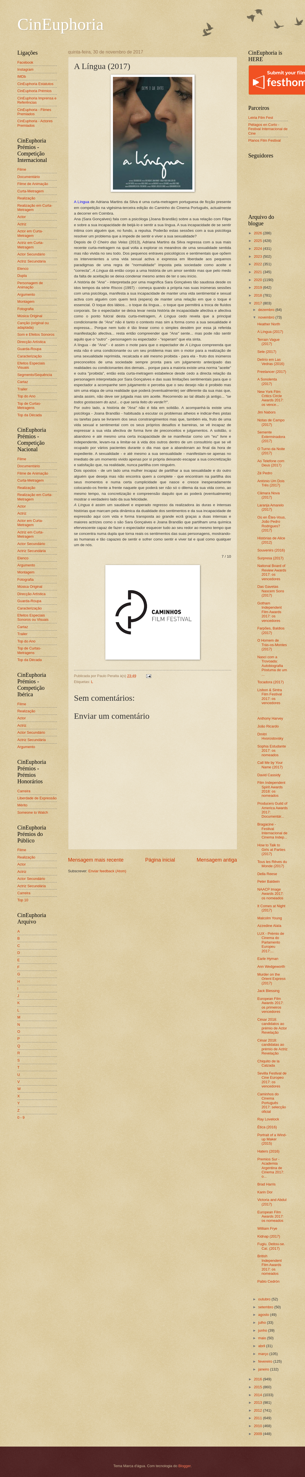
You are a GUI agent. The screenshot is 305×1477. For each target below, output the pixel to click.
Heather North (268, 324)
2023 (258, 256)
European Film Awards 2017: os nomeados (270, 1216)
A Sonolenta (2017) (267, 381)
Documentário (28, 177)
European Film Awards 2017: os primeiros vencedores (270, 1005)
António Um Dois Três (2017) (271, 483)
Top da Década (29, 415)
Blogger (184, 1466)
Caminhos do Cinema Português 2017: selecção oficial (271, 1103)
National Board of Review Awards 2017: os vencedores (271, 572)
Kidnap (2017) (268, 1236)
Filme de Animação (32, 184)
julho (262, 1322)
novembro (266, 317)
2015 (258, 1387)
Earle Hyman (267, 959)
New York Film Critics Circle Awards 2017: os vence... (270, 398)
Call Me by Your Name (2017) (270, 764)
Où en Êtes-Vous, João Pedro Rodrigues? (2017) (271, 523)
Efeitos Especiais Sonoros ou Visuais (33, 617)
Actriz (21, 224)
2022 (258, 264)
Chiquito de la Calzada (268, 1063)
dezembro (266, 310)
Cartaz (22, 382)
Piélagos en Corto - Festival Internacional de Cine (268, 129)
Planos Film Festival (264, 140)
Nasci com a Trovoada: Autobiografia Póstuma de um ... (272, 666)
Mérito (22, 805)
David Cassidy (268, 775)
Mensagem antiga (217, 860)
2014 (258, 1395)
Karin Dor (265, 1192)
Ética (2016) (267, 1127)
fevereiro (265, 1361)
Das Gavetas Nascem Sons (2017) (270, 590)
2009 (258, 1434)
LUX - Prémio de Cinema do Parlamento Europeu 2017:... (270, 942)
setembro (266, 1307)
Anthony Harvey (270, 718)
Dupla (22, 275)
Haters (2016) (268, 1151)
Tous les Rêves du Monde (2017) (272, 864)
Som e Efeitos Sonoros (36, 334)
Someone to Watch (32, 812)
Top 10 (22, 900)
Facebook (25, 62)
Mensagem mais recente (96, 860)
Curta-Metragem (30, 191)
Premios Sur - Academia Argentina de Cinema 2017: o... (270, 1168)
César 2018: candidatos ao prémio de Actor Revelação (272, 1026)
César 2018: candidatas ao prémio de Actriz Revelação (272, 1046)
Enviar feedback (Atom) (107, 871)
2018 (258, 295)
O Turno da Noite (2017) (271, 451)
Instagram (25, 69)
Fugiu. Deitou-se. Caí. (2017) (271, 1246)
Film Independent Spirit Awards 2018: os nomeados (271, 789)
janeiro (264, 1369)
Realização (26, 198)
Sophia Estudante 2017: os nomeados (271, 750)
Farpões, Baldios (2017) (271, 630)
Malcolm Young (269, 918)
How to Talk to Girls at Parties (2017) (271, 849)
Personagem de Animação (30, 285)
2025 (258, 241)
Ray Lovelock (268, 1119)
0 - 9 (21, 1117)
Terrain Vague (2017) (268, 341)
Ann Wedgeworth (271, 966)
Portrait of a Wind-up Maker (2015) (272, 1139)
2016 (258, 1379)
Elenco (22, 268)
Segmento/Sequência (34, 375)
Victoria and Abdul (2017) (272, 1202)
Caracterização (29, 356)
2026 (258, 233)
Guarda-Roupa (29, 349)
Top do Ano (26, 396)
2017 (258, 303)
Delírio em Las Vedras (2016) (270, 361)
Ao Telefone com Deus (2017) (270, 463)
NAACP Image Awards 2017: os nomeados (270, 893)
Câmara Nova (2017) (268, 495)
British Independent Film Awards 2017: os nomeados (269, 1265)
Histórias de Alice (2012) (271, 540)
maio (262, 1338)
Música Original (30, 316)
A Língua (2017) (270, 332)
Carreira (24, 791)
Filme (21, 169)
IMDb (21, 76)
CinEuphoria (60, 24)
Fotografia (25, 309)
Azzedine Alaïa (269, 926)
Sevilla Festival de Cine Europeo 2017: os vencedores (272, 1079)
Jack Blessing (268, 991)
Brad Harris (266, 1184)
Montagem (26, 301)
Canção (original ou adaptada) (33, 325)
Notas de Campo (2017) (271, 422)
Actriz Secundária (31, 261)
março (263, 1354)
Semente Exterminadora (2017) (271, 436)
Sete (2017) (266, 352)
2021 (258, 272)
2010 (258, 1426)
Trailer (22, 389)
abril (262, 1346)
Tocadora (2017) (270, 682)
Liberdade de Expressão (37, 798)
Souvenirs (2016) (271, 550)
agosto (264, 1315)
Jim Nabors (266, 412)
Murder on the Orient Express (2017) (271, 978)
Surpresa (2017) (270, 558)
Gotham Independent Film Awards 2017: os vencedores (269, 612)
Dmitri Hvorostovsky (270, 736)
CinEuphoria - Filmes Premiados (34, 112)
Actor (21, 217)
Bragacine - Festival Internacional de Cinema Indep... (272, 830)
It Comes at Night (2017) (271, 908)
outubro (264, 1299)
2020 (258, 280)
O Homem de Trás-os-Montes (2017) (272, 644)
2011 (258, 1418)
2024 (258, 248)
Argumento (26, 294)
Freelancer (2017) (271, 372)
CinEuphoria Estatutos (35, 84)
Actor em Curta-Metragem (30, 233)
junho (263, 1330)
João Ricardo (268, 726)
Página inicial (160, 860)
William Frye (267, 1228)
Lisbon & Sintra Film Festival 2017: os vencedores (269, 696)
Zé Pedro (264, 473)
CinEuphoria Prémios (34, 91)
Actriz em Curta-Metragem (30, 245)
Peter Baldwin (268, 881)
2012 (258, 1410)
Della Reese (267, 874)
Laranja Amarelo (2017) (270, 507)
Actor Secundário (31, 254)
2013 (258, 1402)
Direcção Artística (31, 342)
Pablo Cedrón (268, 1281)
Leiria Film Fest (260, 117)
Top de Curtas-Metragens (29, 405)
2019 (258, 287)
